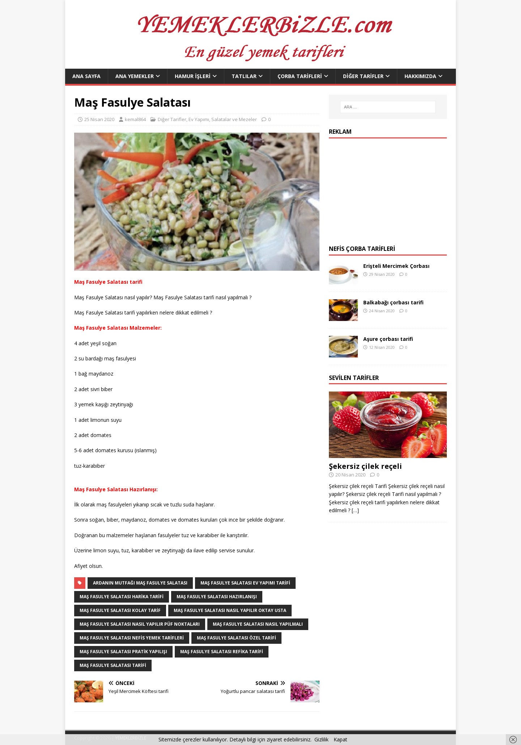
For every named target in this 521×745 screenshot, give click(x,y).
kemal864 (135, 119)
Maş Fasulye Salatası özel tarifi (236, 638)
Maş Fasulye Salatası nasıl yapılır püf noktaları (140, 624)
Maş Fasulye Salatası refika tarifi (221, 651)
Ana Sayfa (86, 76)
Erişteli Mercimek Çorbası (396, 265)
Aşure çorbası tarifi (388, 338)
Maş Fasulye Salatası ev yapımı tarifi (245, 583)
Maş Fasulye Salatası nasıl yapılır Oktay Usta (230, 610)
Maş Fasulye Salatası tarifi (113, 665)
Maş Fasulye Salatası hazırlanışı (217, 597)
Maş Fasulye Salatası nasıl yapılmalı (258, 624)
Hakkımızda (420, 76)
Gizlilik (321, 739)
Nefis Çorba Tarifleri (362, 249)
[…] (355, 510)
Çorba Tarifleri (300, 76)
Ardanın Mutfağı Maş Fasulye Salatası (140, 583)
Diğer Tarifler (363, 76)
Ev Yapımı (199, 119)
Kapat (340, 739)
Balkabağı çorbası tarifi (393, 302)
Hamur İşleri (193, 76)
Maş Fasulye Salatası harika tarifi (122, 597)
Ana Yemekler (134, 76)
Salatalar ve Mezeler (234, 119)
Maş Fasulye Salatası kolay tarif (120, 610)
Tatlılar (244, 76)
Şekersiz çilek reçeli (365, 466)
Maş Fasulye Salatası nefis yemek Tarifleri (132, 638)
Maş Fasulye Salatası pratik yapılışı (123, 651)
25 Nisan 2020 (99, 119)
